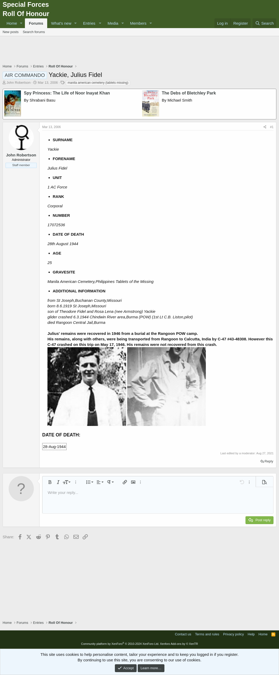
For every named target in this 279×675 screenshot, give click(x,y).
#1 (271, 127)
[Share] (265, 127)
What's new (61, 23)
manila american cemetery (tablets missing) (98, 83)
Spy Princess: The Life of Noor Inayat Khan (67, 93)
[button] (21, 23)
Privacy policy (233, 634)
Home (12, 23)
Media (113, 23)
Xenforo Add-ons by (179, 643)
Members (138, 23)
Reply (269, 461)
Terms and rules (207, 634)
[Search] (264, 23)
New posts (11, 32)
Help (251, 634)
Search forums (34, 32)
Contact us (183, 634)
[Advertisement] (139, 50)
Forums (36, 23)
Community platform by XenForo (120, 643)
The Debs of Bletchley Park (189, 93)
